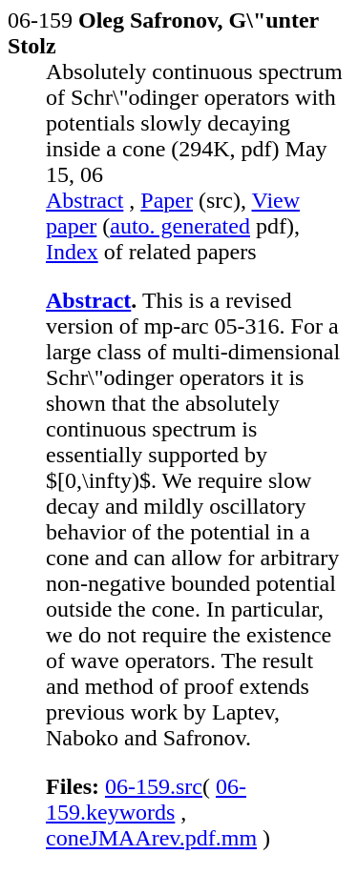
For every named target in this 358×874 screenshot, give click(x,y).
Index (72, 251)
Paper (166, 200)
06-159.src (153, 786)
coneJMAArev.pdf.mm (151, 837)
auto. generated (180, 225)
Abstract (84, 200)
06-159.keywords (146, 799)
